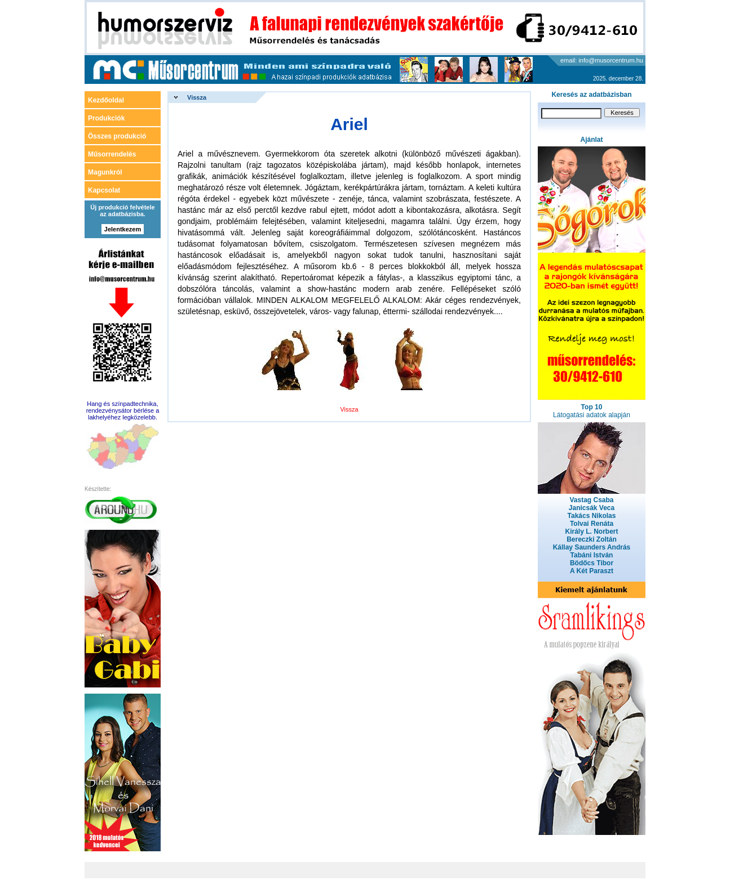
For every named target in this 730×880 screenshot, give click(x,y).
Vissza (196, 97)
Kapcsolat (104, 190)
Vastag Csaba (591, 500)
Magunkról (105, 172)
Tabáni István (591, 555)
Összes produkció (117, 136)
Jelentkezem (122, 229)
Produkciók (106, 118)
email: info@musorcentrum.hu (601, 60)
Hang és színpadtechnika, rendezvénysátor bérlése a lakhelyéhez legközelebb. (123, 410)
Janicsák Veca (591, 508)
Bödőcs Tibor (591, 563)
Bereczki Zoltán (592, 539)
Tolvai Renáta (591, 524)
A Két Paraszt (591, 571)
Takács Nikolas (592, 516)
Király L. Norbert (591, 531)
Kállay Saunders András (592, 547)
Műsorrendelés (112, 154)
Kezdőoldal (106, 100)
